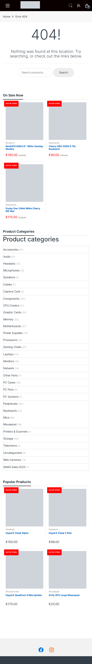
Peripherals (10, 403)
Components (11, 298)
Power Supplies (13, 333)
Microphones (11, 270)
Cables (7, 284)
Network (8, 368)
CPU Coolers (11, 305)
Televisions (10, 445)
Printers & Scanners (15, 431)
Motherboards (12, 326)
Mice (6, 417)
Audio (6, 256)
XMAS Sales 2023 (14, 467)
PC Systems (11, 396)
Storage (8, 438)
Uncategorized (12, 452)
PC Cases (9, 382)
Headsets (9, 263)
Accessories (10, 249)
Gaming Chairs (12, 347)
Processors (10, 340)
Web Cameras (12, 459)
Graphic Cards (12, 312)
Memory (8, 319)
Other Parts (10, 375)
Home (6, 16)
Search (70, 6)
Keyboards (54, 142)
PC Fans (8, 389)
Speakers (9, 277)
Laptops (8, 354)
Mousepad (10, 424)
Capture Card (11, 291)
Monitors (10, 142)
